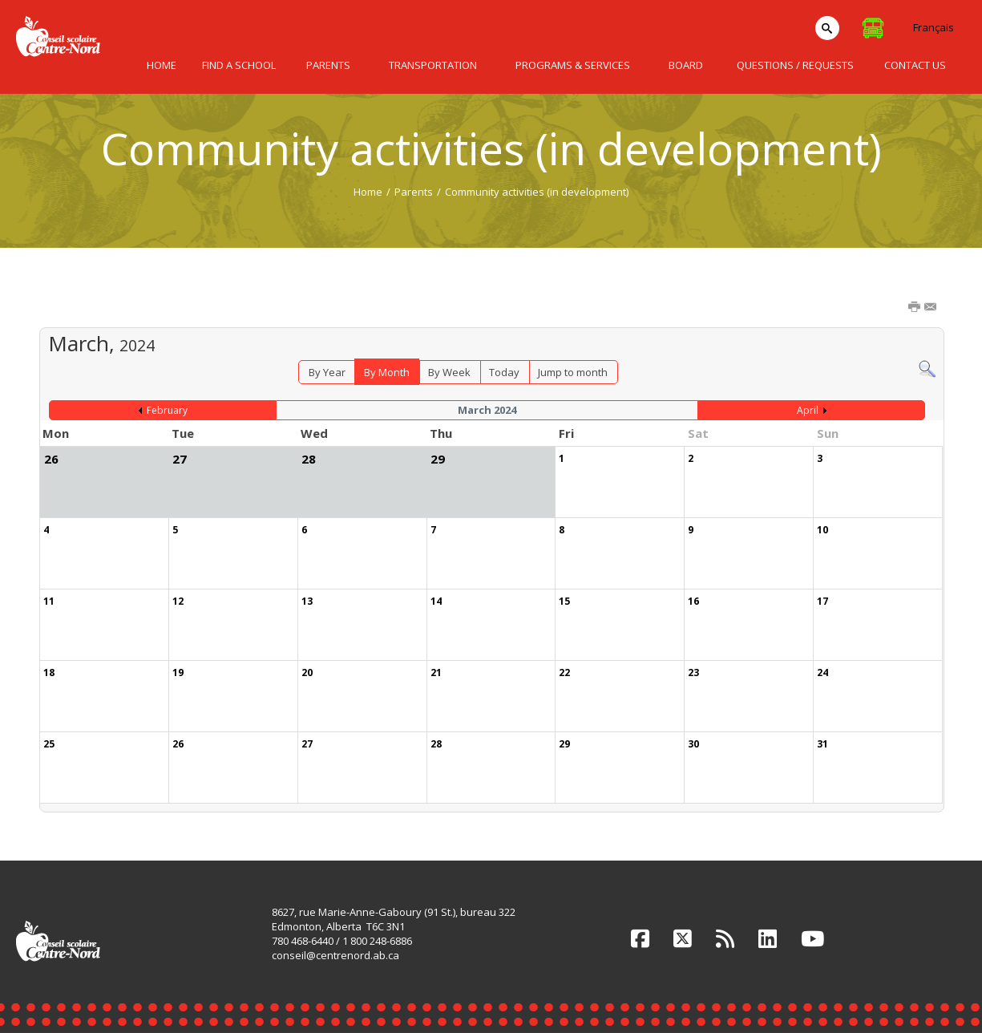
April (807, 410)
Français (933, 27)
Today (504, 372)
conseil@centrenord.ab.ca (335, 955)
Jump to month (573, 372)
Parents (413, 191)
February (167, 410)
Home (368, 191)
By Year (327, 372)
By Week (449, 372)
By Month (387, 372)
